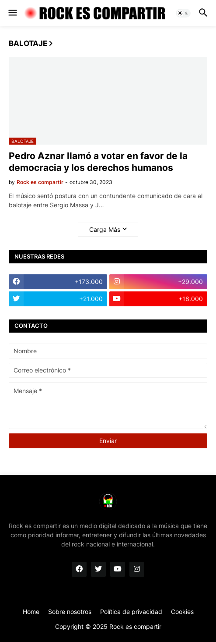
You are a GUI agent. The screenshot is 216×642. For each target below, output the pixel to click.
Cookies (182, 611)
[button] (12, 13)
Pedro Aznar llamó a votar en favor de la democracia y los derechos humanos (98, 161)
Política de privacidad (131, 611)
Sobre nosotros (69, 611)
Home (31, 611)
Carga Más (104, 229)
